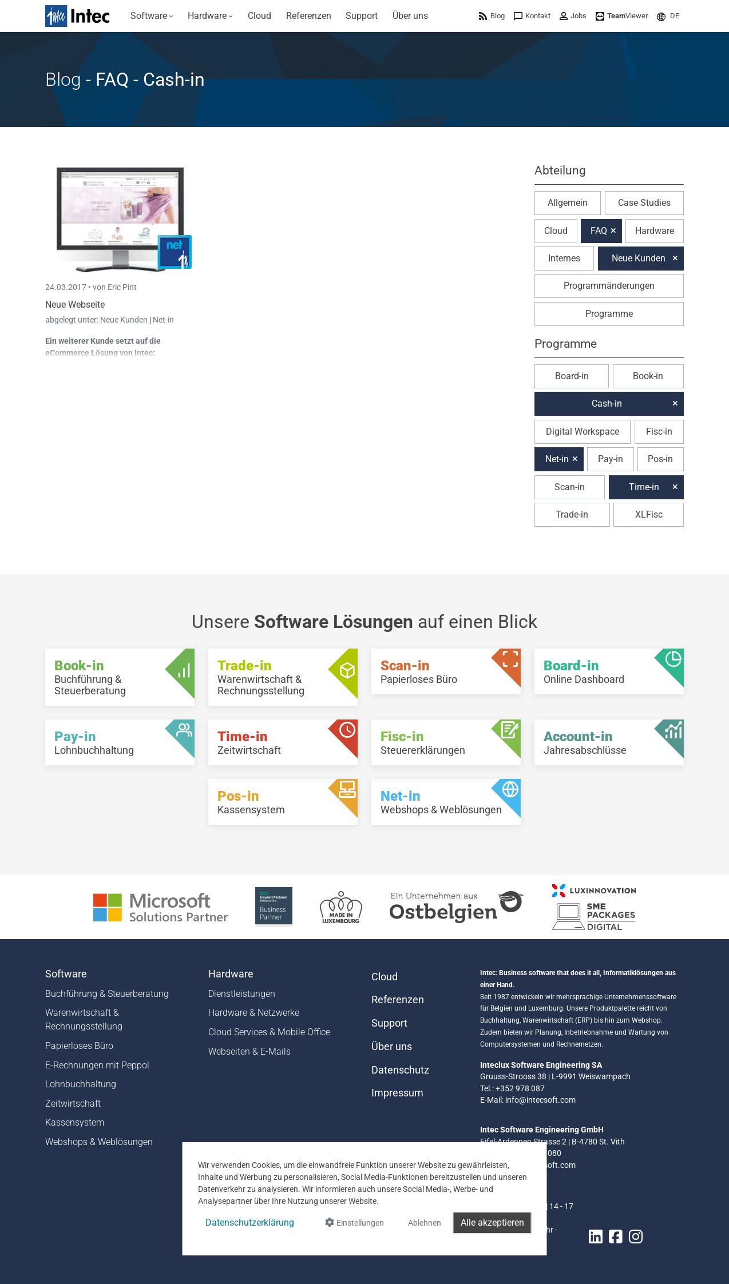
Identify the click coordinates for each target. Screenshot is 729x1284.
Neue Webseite (75, 304)
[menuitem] (152, 16)
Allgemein (568, 202)
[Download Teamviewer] (621, 15)
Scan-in (569, 487)
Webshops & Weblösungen (99, 1141)
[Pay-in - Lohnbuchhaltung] (120, 742)
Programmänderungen (609, 285)
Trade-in (572, 514)
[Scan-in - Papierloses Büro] (446, 671)
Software (66, 974)
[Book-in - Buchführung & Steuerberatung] (120, 677)
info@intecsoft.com (540, 1099)
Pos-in (660, 459)
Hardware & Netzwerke (253, 1012)
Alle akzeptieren (492, 1222)
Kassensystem (74, 1122)
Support (389, 1023)
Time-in (644, 487)
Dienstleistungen (241, 993)
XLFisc (649, 514)
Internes (564, 258)
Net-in (163, 319)
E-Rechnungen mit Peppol (97, 1065)
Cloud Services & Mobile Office (269, 1032)
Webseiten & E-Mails (249, 1051)
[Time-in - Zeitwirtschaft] (283, 742)
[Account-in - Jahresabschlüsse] (609, 742)
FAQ (599, 230)
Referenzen (397, 999)
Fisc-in (659, 431)
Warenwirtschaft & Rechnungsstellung (83, 1019)
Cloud (556, 230)
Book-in (648, 376)
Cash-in (607, 403)
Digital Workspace (582, 431)
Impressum (397, 1093)
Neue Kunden (124, 319)
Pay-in (610, 459)
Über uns (391, 1046)
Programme (609, 313)
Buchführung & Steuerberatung (107, 993)
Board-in (572, 376)
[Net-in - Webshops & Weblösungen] (446, 802)
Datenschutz (400, 1070)
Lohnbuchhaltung (80, 1084)
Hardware (654, 230)
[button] (668, 15)
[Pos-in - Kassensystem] (283, 802)
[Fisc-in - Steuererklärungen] (446, 742)
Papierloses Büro (79, 1045)
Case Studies (644, 202)
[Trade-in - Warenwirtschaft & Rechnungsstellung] (283, 677)
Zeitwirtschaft (73, 1103)
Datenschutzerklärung (249, 1222)
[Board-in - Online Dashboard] (609, 671)
